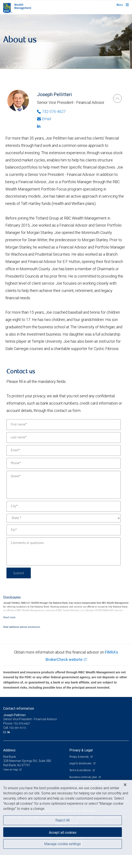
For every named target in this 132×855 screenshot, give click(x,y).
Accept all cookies (62, 832)
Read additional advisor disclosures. (22, 626)
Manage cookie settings (62, 844)
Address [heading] (9, 750)
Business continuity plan (83, 777)
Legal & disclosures (80, 763)
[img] (66, 41)
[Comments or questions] (63, 551)
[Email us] (5, 732)
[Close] (125, 784)
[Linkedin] (70, 126)
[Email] (63, 450)
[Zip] (63, 530)
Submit (18, 573)
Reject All (63, 820)
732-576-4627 (21, 723)
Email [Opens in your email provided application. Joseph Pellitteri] (44, 118)
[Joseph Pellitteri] (117, 98)
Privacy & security (79, 756)
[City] (63, 506)
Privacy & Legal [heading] (81, 750)
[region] (66, 817)
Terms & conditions (80, 770)
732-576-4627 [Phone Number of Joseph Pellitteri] (51, 111)
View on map (10, 769)
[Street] (63, 485)
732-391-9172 (17, 728)
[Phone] (63, 463)
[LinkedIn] (9, 732)
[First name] (63, 424)
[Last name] (63, 437)
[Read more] (9, 617)
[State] (63, 518)
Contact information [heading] (18, 708)
